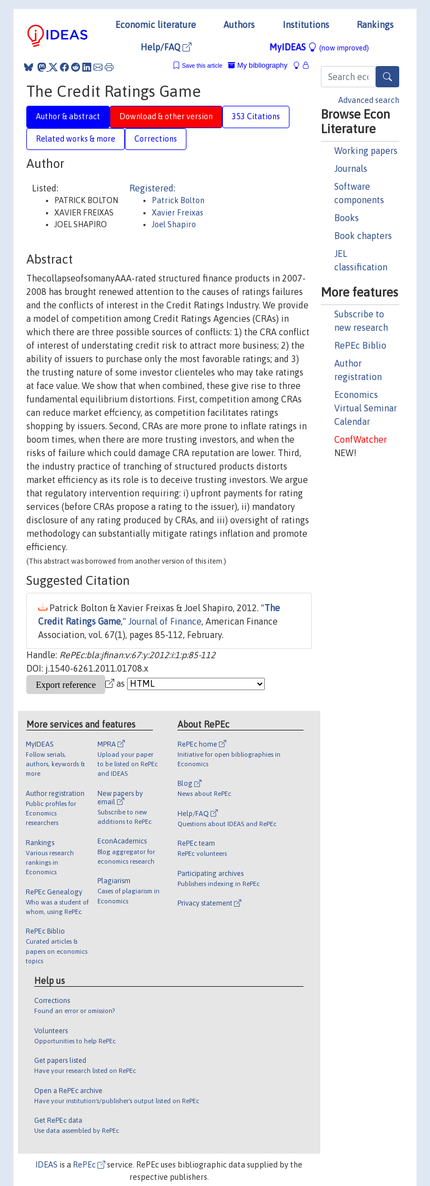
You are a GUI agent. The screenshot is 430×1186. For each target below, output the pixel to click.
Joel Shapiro (174, 224)
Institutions (306, 25)
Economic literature (155, 25)
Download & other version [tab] (166, 116)
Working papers (366, 151)
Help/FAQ (166, 47)
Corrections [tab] (155, 138)
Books (346, 218)
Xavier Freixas (177, 212)
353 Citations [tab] (256, 116)
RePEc (89, 1164)
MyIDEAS (319, 47)
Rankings (375, 25)
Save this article (202, 66)
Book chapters (363, 236)
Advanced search (368, 100)
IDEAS (46, 1164)
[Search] (387, 76)
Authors (239, 25)
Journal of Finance (165, 621)
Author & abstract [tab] (68, 116)
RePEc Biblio (360, 345)
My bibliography (257, 65)
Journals (350, 168)
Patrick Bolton (178, 200)
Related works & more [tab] (75, 138)
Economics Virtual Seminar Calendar (365, 408)
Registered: (152, 188)
